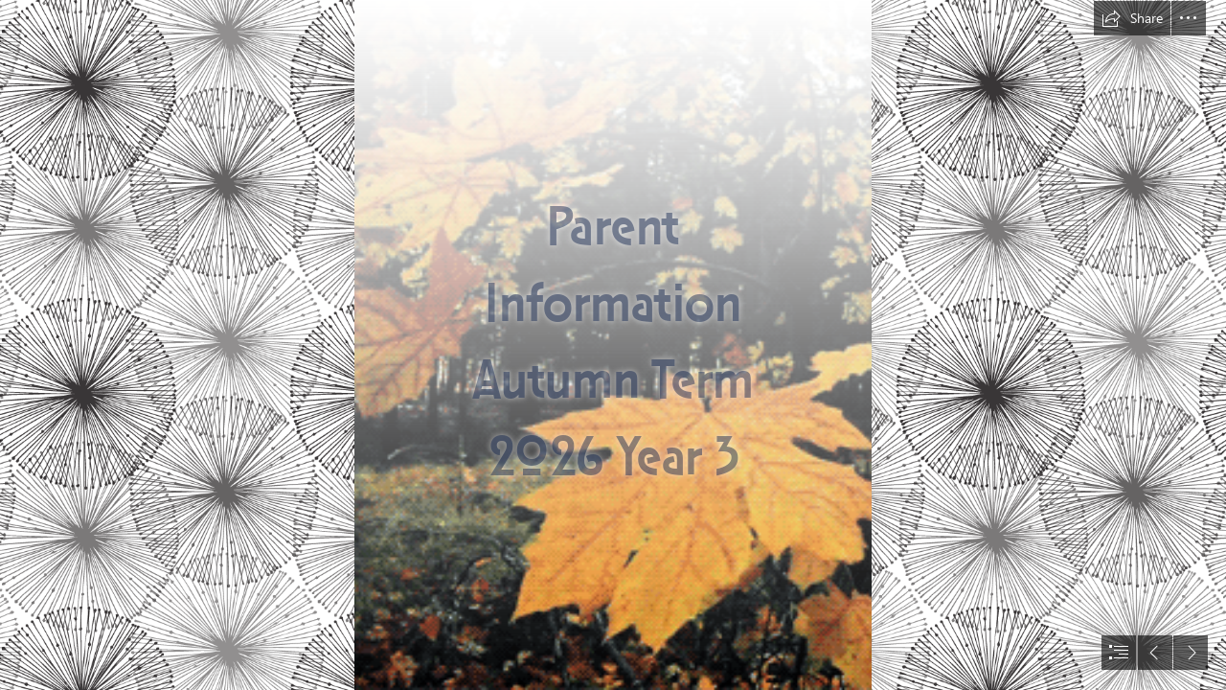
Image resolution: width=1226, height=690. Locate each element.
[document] (613, 345)
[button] (1132, 18)
